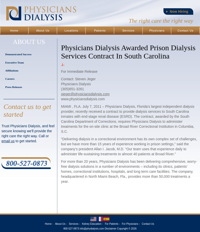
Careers (10, 78)
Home (14, 30)
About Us (43, 30)
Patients (100, 30)
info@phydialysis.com (92, 228)
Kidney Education (91, 223)
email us (8, 141)
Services (128, 30)
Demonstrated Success (18, 54)
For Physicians (130, 223)
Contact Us (185, 30)
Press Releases (13, 87)
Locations (71, 30)
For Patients (111, 223)
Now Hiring (179, 12)
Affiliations (12, 70)
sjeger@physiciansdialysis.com (85, 94)
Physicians (157, 30)
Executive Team (14, 62)
